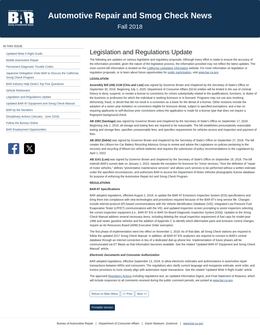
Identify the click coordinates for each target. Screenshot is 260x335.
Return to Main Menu (105, 293)
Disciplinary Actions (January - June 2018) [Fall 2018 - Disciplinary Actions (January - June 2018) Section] (32, 116)
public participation (179, 72)
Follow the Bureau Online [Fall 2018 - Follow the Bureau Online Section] (22, 123)
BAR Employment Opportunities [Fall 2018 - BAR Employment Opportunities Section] (26, 129)
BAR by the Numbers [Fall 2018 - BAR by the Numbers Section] (19, 110)
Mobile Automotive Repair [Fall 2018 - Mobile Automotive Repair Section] (22, 60)
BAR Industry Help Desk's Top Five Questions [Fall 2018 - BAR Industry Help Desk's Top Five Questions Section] (35, 84)
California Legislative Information (167, 68)
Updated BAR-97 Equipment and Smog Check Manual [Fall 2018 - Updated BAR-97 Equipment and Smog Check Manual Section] (40, 103)
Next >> (142, 293)
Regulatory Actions (120, 276)
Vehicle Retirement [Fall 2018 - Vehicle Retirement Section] (18, 90)
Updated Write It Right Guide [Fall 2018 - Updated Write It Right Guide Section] (24, 53)
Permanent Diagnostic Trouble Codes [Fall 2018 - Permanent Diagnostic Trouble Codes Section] (29, 66)
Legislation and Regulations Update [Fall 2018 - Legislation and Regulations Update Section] (28, 97)
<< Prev (127, 293)
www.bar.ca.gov (208, 72)
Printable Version (102, 307)
